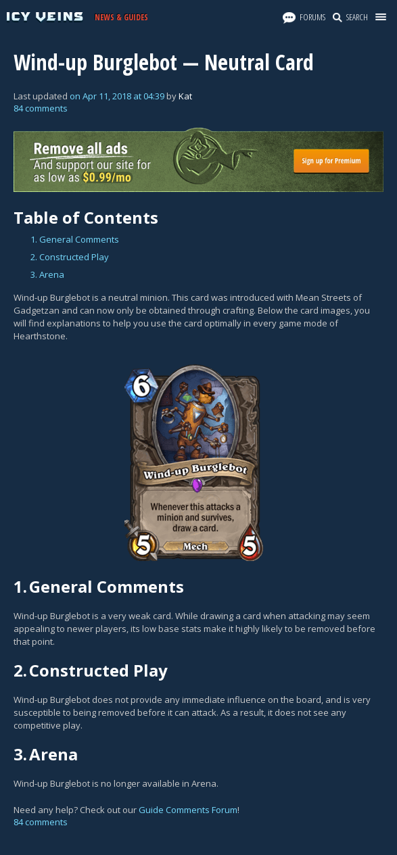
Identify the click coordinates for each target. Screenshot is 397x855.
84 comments (41, 108)
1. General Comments (74, 239)
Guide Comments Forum (188, 810)
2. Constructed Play (69, 257)
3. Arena (47, 274)
